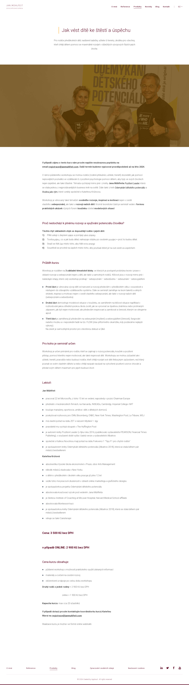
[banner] (14, 6)
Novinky (148, 7)
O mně (114, 7)
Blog (157, 7)
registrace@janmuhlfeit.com (63, 167)
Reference (125, 7)
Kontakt (166, 7)
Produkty (138, 7)
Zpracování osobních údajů (102, 668)
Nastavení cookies (136, 668)
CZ (179, 7)
